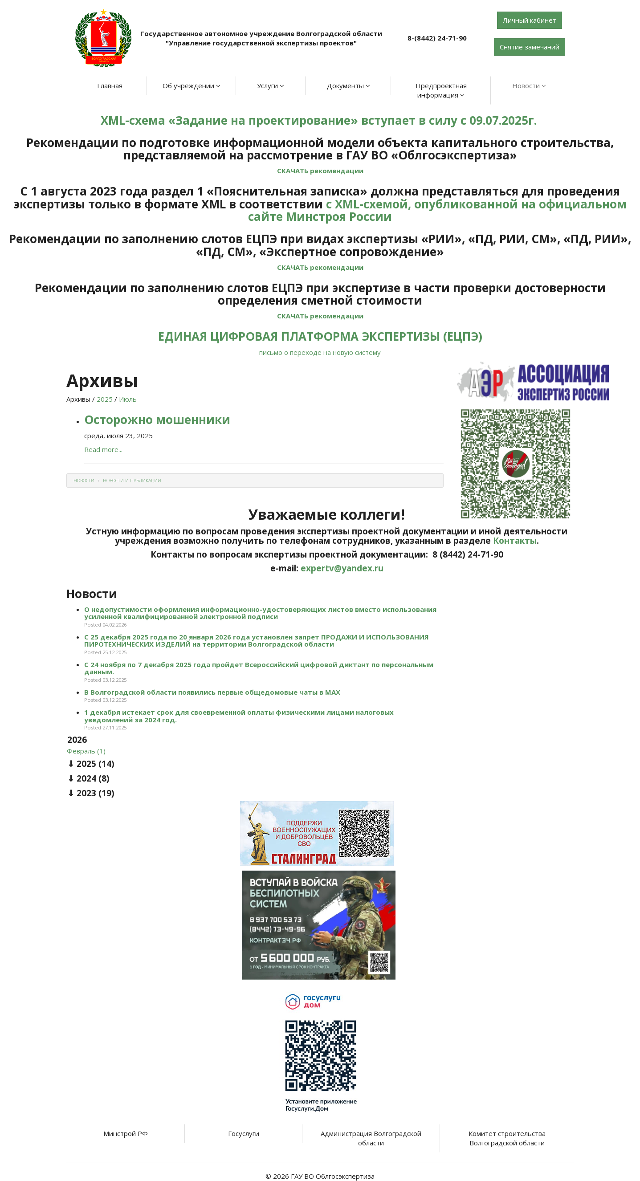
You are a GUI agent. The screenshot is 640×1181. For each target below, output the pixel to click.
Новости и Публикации (132, 480)
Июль (128, 399)
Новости (529, 85)
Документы (348, 85)
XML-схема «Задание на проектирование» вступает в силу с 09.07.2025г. (320, 120)
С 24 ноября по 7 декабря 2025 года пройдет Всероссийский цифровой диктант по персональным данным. (258, 668)
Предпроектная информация (441, 90)
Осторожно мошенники (157, 419)
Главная (109, 85)
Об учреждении (191, 85)
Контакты (515, 540)
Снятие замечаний (529, 46)
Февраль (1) (86, 750)
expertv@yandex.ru (342, 568)
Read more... (103, 449)
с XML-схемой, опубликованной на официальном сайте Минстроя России (437, 210)
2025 (105, 399)
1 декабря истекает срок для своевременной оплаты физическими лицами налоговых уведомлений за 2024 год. (239, 716)
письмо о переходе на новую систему (320, 352)
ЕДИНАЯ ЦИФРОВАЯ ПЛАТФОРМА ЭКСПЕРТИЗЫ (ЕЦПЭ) (320, 336)
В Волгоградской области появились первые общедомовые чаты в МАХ (212, 692)
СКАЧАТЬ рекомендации (320, 170)
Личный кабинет (529, 20)
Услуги (270, 85)
